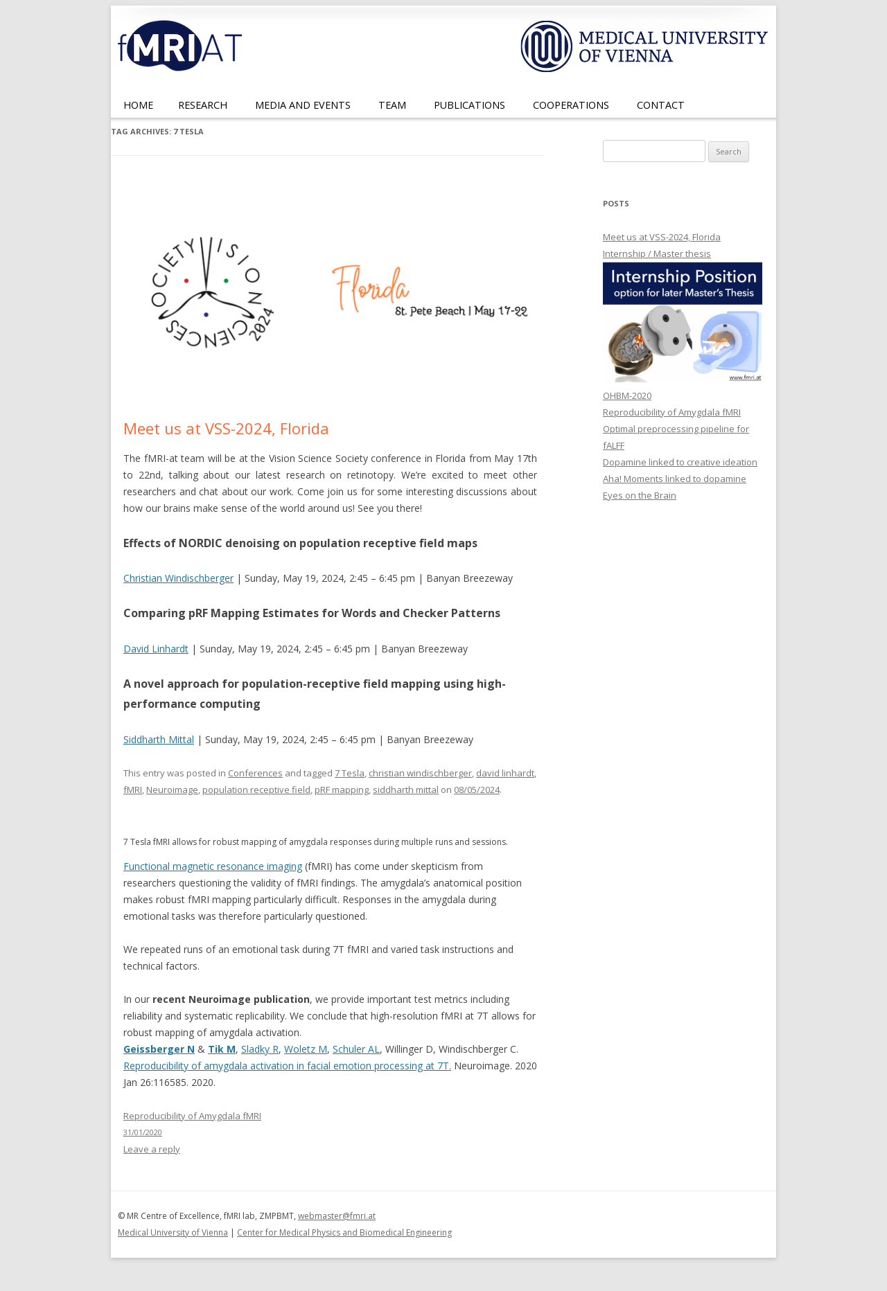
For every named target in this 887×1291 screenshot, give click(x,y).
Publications (469, 105)
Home (138, 105)
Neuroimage (172, 789)
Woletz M (305, 1049)
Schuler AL (356, 1049)
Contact (661, 105)
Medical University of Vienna (173, 1232)
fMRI (132, 789)
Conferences (255, 773)
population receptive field (256, 789)
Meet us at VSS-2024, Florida (226, 428)
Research (202, 105)
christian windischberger (420, 773)
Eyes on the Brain (639, 495)
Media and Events (303, 105)
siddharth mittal (406, 789)
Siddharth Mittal (158, 739)
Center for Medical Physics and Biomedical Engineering (344, 1232)
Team (392, 105)
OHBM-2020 (627, 395)
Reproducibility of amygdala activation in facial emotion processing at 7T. (287, 1065)
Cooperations (571, 105)
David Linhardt (155, 648)
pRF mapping (342, 789)
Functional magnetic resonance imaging (212, 866)
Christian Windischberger (178, 578)
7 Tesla (350, 773)
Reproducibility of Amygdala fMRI (672, 412)
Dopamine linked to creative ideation (680, 462)
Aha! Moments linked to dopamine (674, 478)
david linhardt (505, 773)
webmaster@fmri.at (337, 1216)
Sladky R (260, 1049)
